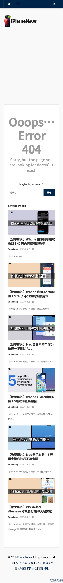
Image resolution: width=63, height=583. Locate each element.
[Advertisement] (31, 65)
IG (16, 562)
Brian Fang (13, 249)
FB (12, 562)
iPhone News (24, 557)
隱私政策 (20, 568)
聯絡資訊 (43, 568)
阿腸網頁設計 (56, 580)
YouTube (28, 562)
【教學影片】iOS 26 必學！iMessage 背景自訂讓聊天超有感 (30, 509)
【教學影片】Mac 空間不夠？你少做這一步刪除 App (31, 346)
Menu (17, 4)
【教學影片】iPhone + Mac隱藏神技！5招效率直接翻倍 (31, 399)
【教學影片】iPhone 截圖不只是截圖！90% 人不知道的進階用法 (31, 294)
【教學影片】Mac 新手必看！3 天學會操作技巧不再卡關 (30, 456)
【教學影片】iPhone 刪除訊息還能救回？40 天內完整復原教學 (31, 241)
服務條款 (32, 568)
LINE (38, 562)
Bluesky (48, 562)
